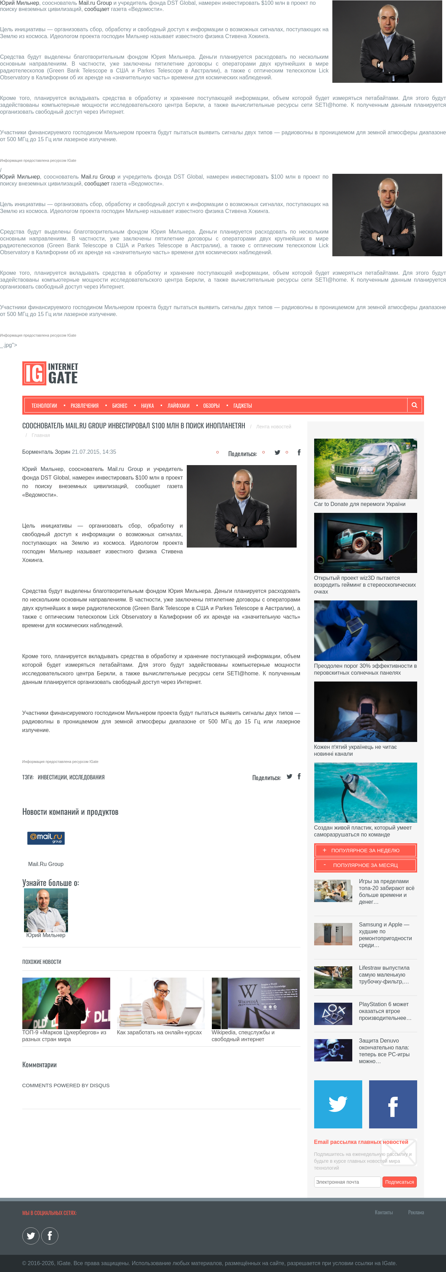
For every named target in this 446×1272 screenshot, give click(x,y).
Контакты (384, 1212)
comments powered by (66, 1075)
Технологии (44, 405)
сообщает (97, 9)
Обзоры (208, 405)
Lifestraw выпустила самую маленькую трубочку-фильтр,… (384, 974)
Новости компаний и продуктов (70, 811)
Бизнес (116, 405)
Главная (41, 435)
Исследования (87, 777)
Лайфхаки (175, 405)
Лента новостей (273, 426)
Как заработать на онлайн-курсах (159, 1032)
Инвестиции (52, 777)
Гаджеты (239, 405)
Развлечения (81, 405)
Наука (144, 405)
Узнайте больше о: (50, 882)
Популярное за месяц (365, 865)
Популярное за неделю (365, 850)
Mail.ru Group (95, 3)
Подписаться (399, 1182)
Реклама (416, 1212)
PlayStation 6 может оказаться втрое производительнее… (385, 1011)
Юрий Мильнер (19, 3)
